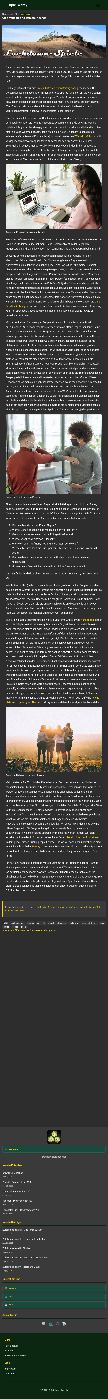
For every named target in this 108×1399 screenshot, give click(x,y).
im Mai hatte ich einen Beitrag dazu (56, 88)
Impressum (10, 1368)
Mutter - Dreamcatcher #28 (16, 1191)
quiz (102, 923)
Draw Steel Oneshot (12, 1173)
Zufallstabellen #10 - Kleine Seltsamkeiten (23, 1239)
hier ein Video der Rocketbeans (83, 837)
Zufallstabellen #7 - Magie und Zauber (21, 1266)
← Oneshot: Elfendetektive (15, 930)
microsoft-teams (89, 923)
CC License (10, 1373)
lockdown (73, 923)
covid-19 (41, 923)
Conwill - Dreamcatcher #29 (16, 1182)
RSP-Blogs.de (11, 1345)
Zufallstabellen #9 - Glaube (16, 1248)
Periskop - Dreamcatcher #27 (17, 1200)
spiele (15, 927)
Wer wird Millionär (85, 136)
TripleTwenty (17, 5)
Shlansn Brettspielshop (16, 1355)
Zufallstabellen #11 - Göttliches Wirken (22, 1229)
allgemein (25, 14)
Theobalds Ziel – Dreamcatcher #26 (20, 1210)
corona (30, 923)
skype (6, 927)
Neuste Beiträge (11, 1222)
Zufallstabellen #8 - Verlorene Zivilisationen (24, 1257)
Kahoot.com (88, 619)
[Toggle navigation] (98, 5)
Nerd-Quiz (37, 846)
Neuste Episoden (12, 1165)
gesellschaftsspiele (57, 923)
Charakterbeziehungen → (43, 930)
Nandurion (10, 1350)
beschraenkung (17, 923)
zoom (23, 927)
